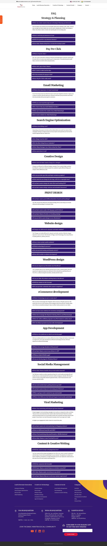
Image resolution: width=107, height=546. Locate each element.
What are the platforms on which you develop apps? (47, 334)
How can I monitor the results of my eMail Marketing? (48, 111)
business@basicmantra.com (23, 1)
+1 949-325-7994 (75, 1)
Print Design (38, 490)
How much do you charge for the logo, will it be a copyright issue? (51, 179)
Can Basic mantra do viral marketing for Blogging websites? (49, 426)
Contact (87, 5)
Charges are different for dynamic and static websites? (48, 230)
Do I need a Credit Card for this (41, 71)
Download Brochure (36, 1)
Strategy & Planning (19, 488)
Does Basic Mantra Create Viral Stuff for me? (45, 438)
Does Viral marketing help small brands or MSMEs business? (49, 434)
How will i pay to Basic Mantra (41, 67)
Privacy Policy (78, 501)
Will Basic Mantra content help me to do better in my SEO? (49, 468)
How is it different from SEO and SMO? (43, 430)
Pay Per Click (18, 492)
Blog (76, 499)
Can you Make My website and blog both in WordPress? (48, 279)
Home (33, 5)
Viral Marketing (58, 490)
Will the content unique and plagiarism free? (45, 450)
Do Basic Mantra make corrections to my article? (46, 472)
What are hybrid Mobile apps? (41, 355)
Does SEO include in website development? (44, 254)
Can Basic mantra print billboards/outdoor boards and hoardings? (51, 199)
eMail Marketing (19, 494)
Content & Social (70, 5)
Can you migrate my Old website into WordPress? (46, 266)
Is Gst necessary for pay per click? (42, 75)
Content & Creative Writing (61, 492)
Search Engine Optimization (21, 490)
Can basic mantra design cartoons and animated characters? (49, 187)
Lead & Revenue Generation (43, 5)
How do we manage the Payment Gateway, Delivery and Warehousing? (52, 315)
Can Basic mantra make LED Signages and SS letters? (47, 210)
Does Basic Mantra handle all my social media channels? (48, 371)
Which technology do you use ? (41, 246)
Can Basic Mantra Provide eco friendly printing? (46, 214)
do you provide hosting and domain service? (45, 250)
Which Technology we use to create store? (44, 298)
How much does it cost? (39, 151)
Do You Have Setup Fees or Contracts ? (43, 143)
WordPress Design (39, 494)
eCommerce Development (41, 496)
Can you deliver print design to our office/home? (46, 218)
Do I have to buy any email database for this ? (45, 107)
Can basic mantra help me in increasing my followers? (48, 389)
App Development (39, 499)
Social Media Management (61, 488)
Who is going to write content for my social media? (47, 393)
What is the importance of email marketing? (45, 90)
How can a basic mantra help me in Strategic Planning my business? (51, 23)
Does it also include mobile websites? (43, 242)
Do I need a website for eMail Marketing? (44, 115)
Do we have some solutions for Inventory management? (48, 311)
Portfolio (77, 488)
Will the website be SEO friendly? (42, 283)
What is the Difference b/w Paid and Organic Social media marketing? (52, 397)
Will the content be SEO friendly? (42, 464)
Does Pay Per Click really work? (41, 79)
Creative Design (38, 488)
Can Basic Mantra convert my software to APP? (45, 351)
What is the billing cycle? (40, 126)
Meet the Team (78, 492)
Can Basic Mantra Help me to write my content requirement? (49, 476)
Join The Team (78, 494)
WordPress (35, 272)
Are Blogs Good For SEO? (40, 139)
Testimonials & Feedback (81, 496)
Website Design (38, 492)
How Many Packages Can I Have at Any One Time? (46, 147)
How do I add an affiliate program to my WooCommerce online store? (52, 319)
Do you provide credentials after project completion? (47, 287)
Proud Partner (78, 490)
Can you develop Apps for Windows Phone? (44, 359)
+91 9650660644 (87, 1)
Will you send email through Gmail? (43, 103)
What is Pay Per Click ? (39, 54)
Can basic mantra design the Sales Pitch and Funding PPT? (49, 183)
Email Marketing (36, 93)
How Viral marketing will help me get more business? (47, 409)
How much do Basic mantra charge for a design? (46, 163)
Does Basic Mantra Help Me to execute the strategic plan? (48, 44)
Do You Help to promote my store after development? (47, 323)
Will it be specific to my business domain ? (44, 40)
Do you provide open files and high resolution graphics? (48, 175)
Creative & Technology (58, 5)
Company (80, 5)
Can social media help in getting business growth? (46, 385)
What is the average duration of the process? (45, 347)
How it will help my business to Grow (43, 36)
